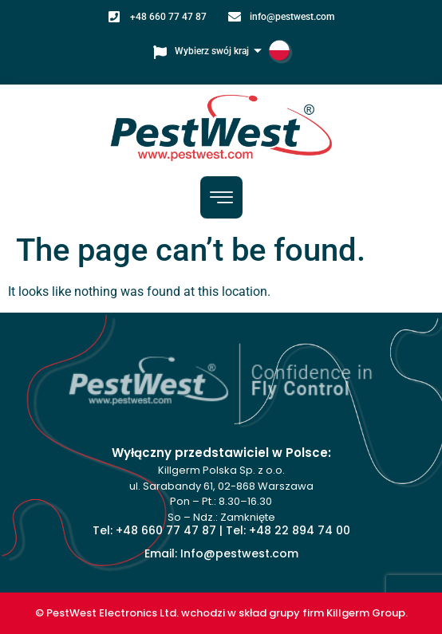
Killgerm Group (365, 612)
